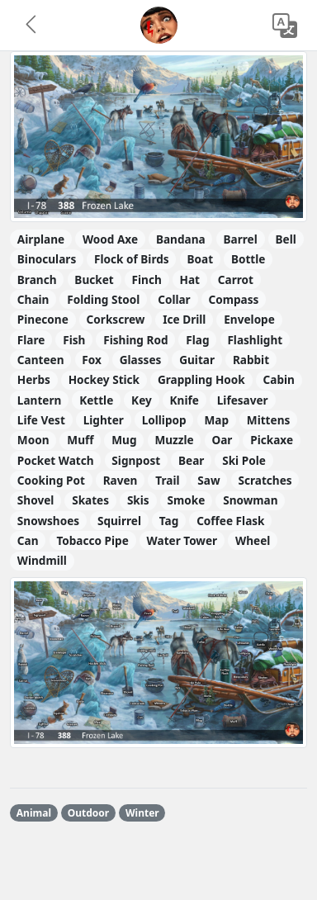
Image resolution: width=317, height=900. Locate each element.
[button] (32, 25)
